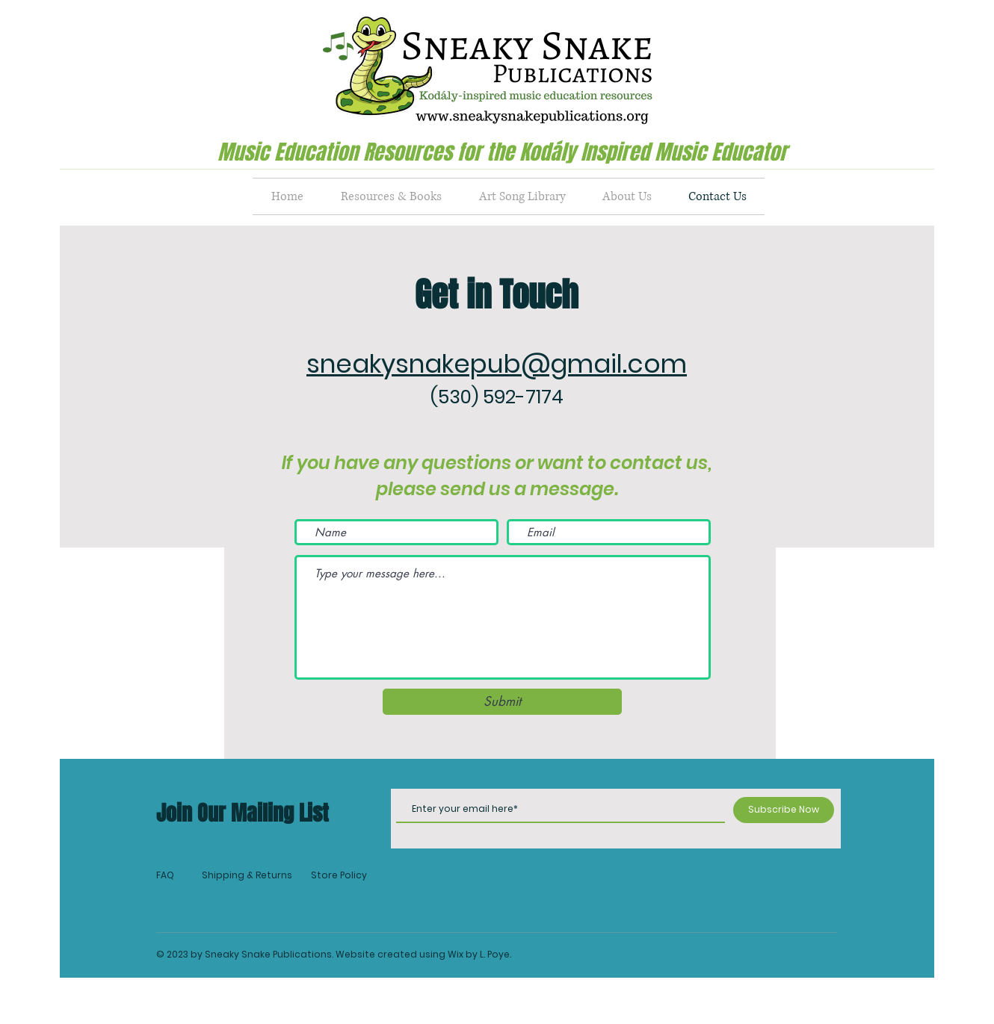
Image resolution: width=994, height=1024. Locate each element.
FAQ (165, 875)
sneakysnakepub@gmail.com (496, 364)
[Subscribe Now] (783, 810)
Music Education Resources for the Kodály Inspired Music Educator (502, 152)
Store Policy (339, 875)
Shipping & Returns (247, 875)
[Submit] (502, 702)
